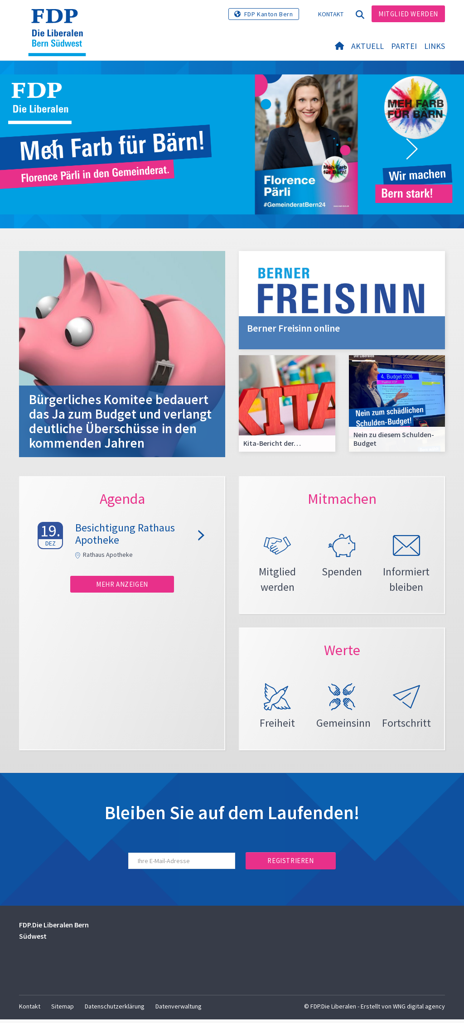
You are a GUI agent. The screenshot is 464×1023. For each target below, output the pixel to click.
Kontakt (331, 14)
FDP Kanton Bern (268, 14)
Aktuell (367, 46)
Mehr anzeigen (122, 584)
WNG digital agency (419, 1010)
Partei (404, 46)
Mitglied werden (408, 14)
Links (434, 46)
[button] (52, 149)
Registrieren (290, 864)
